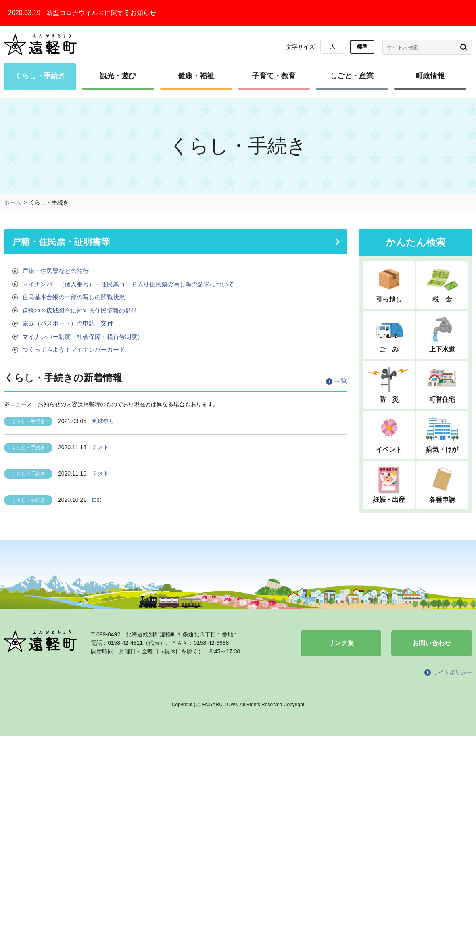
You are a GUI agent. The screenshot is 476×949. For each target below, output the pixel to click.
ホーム (12, 202)
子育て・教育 (274, 76)
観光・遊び (118, 76)
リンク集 (341, 643)
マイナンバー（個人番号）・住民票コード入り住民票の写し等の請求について (128, 284)
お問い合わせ (431, 643)
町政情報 (430, 76)
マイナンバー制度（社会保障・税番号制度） (82, 336)
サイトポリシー (452, 672)
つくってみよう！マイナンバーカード (73, 349)
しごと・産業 (352, 76)
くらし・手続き (40, 76)
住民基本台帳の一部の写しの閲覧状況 (73, 297)
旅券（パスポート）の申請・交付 (67, 323)
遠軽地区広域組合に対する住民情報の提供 (79, 310)
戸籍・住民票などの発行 (55, 270)
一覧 (340, 381)
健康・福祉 (196, 76)
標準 (362, 47)
